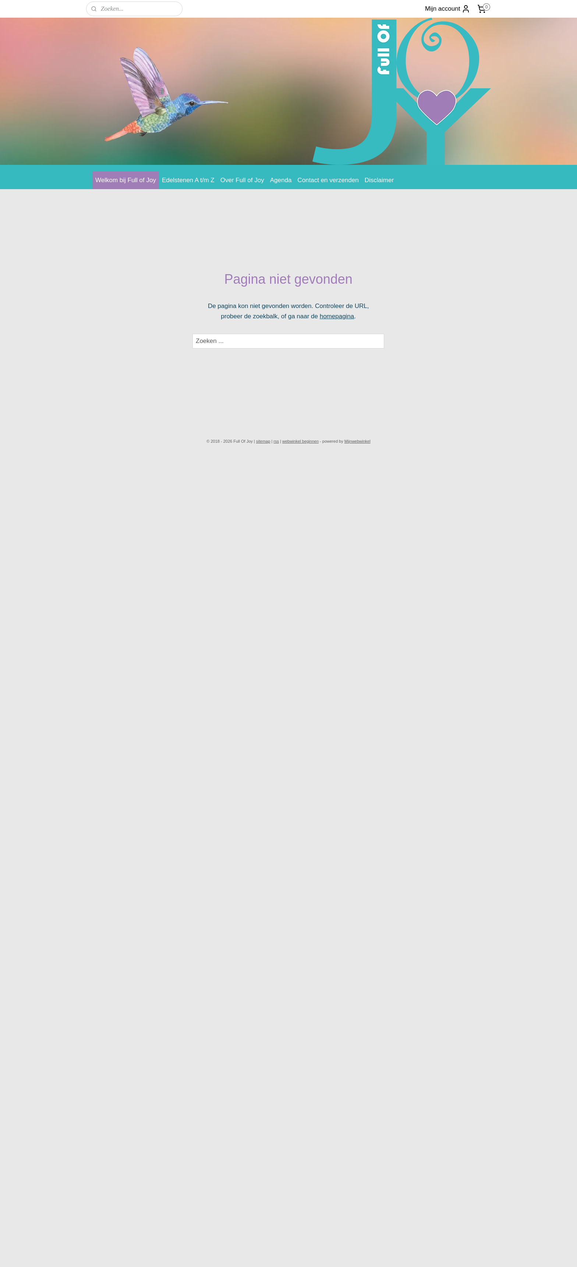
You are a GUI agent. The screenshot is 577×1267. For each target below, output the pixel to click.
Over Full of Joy (242, 180)
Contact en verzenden (327, 180)
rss (276, 441)
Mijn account (447, 8)
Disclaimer (379, 180)
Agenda (281, 180)
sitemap (263, 441)
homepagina (337, 316)
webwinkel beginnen (300, 441)
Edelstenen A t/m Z (188, 180)
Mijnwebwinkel (357, 441)
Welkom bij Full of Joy (125, 180)
